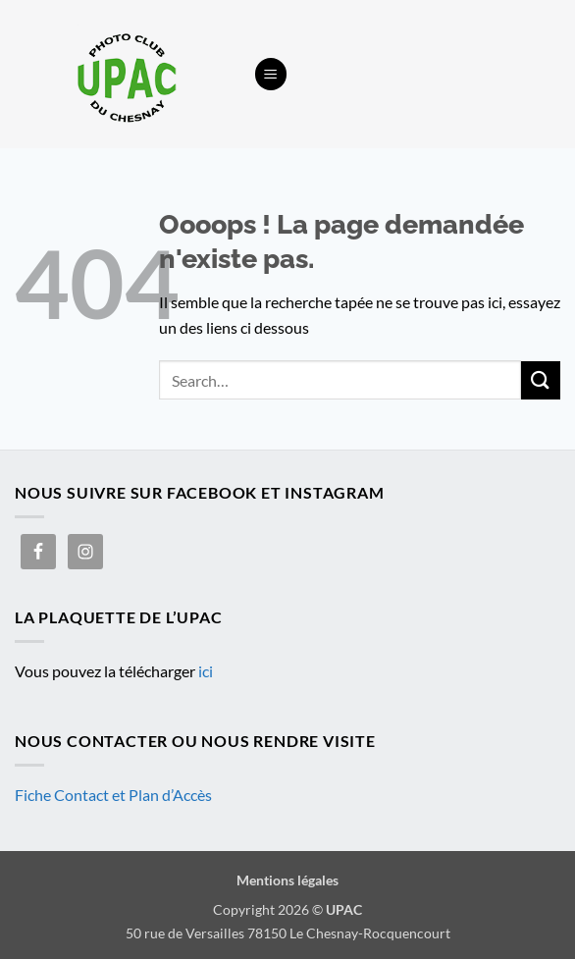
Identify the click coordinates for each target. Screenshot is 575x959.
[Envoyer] (540, 380)
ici (205, 671)
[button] (271, 74)
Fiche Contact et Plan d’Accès (113, 794)
